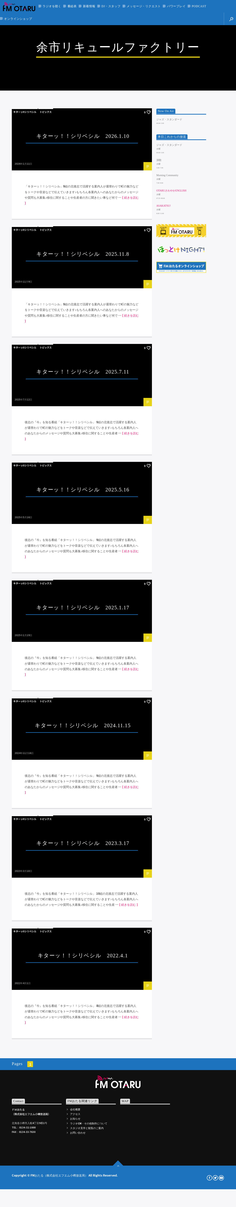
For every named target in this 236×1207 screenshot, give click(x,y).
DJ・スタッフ (110, 6)
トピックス (46, 328)
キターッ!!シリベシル (24, 328)
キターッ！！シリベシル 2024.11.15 (83, 941)
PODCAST (199, 6)
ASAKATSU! (163, 421)
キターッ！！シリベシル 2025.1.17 (82, 823)
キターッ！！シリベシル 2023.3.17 (82, 1059)
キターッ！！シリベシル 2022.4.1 (83, 1171)
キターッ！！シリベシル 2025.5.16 (82, 706)
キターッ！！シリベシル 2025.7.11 (82, 588)
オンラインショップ (18, 18)
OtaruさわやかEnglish (171, 406)
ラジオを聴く (52, 6)
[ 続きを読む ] (128, 1120)
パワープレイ (176, 6)
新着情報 (89, 6)
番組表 (72, 6)
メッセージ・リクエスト (144, 6)
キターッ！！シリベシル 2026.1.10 (82, 352)
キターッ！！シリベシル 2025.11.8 (82, 470)
